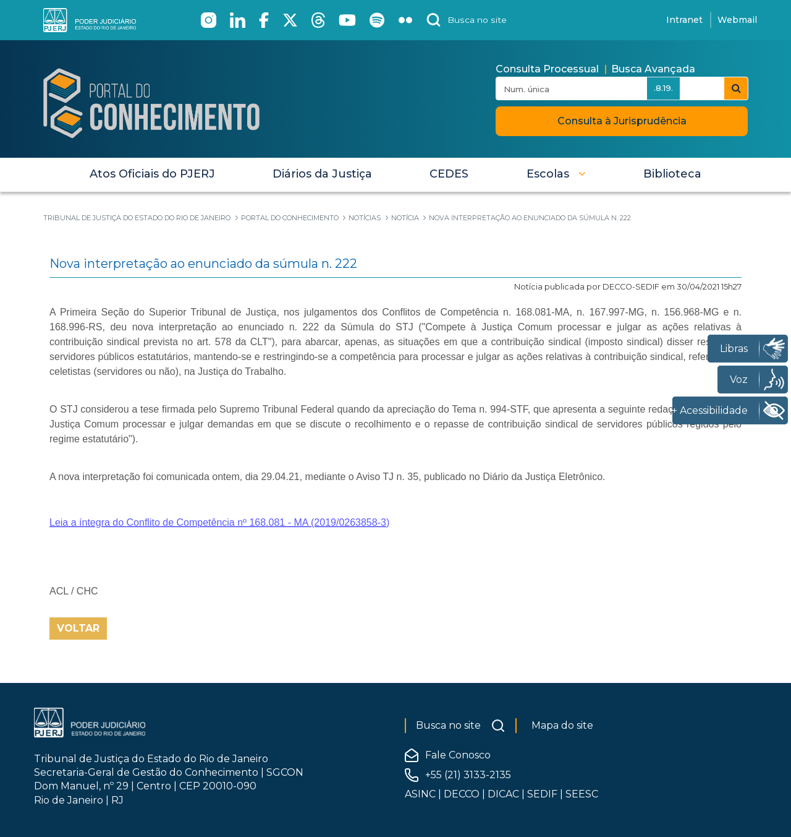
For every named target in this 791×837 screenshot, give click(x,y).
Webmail (737, 20)
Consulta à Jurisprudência (622, 121)
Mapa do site (562, 725)
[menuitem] (152, 174)
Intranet (684, 20)
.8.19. (663, 88)
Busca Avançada (653, 69)
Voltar (78, 628)
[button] (556, 174)
